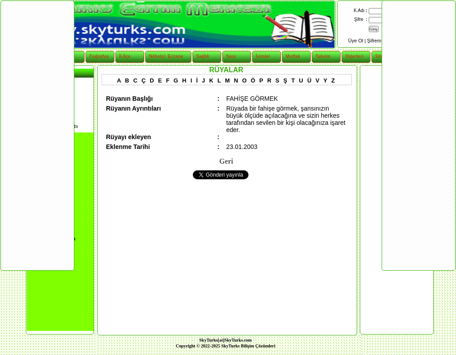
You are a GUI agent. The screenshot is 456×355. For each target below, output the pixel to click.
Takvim (323, 56)
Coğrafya (99, 56)
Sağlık (202, 56)
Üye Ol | (357, 40)
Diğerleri (355, 56)
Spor (231, 56)
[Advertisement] (37, 135)
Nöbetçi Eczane (161, 56)
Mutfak (293, 56)
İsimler (263, 56)
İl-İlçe (125, 56)
